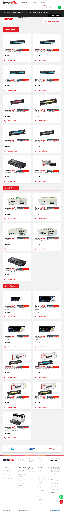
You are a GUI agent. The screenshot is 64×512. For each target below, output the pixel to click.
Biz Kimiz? (6, 467)
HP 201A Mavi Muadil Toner (12, 240)
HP (4, 12)
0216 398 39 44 (54, 461)
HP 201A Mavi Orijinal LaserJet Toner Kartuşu (45, 308)
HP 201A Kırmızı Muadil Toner (13, 209)
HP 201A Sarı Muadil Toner (42, 209)
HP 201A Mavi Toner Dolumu (43, 51)
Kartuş (39, 473)
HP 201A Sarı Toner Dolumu (12, 81)
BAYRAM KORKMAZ (54, 15)
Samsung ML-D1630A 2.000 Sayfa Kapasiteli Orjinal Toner (14, 429)
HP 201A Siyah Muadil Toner (43, 240)
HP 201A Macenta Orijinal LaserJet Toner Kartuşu (47, 338)
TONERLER (25, 2)
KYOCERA (46, 12)
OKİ (30, 12)
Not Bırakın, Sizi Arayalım (52, 21)
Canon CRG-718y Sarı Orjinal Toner (14, 398)
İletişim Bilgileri (7, 473)
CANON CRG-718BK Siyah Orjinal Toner (16, 368)
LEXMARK (35, 12)
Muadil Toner (31, 471)
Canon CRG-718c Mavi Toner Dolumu (15, 142)
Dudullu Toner (41, 478)
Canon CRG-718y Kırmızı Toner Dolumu (16, 111)
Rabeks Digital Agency (55, 510)
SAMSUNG (9, 12)
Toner (39, 470)
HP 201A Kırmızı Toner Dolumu (43, 81)
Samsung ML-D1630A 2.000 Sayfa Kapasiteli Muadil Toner (14, 271)
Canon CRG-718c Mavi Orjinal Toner (45, 368)
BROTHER (20, 12)
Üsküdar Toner (42, 503)
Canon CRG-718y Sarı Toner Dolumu (45, 111)
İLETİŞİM (42, 2)
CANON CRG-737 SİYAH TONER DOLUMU (47, 172)
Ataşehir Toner (41, 475)
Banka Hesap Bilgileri (9, 478)
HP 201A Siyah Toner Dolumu (13, 51)
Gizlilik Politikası (7, 476)
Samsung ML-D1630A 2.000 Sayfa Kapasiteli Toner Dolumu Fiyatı (14, 173)
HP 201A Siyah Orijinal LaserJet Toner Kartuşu (15, 308)
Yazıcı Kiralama (21, 488)
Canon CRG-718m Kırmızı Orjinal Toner (46, 398)
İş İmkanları (6, 470)
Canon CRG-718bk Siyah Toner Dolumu (46, 142)
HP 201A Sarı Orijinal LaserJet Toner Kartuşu (15, 338)
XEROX (15, 12)
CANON (26, 12)
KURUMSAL (34, 2)
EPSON (41, 12)
